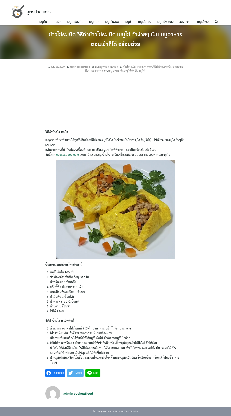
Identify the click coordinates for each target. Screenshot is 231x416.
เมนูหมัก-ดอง (166, 22)
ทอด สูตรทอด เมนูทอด (106, 66)
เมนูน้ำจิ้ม (204, 22)
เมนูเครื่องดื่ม (76, 22)
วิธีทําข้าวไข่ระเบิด (162, 66)
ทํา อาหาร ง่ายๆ (144, 66)
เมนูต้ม (44, 22)
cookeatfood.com (67, 154)
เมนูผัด (58, 22)
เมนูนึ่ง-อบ (146, 22)
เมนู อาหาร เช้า (115, 70)
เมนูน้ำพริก (113, 22)
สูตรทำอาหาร (39, 12)
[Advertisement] (115, 102)
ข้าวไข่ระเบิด (129, 66)
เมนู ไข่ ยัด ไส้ (130, 70)
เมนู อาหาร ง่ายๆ (99, 70)
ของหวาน (187, 22)
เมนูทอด (95, 22)
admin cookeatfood (80, 66)
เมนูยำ (130, 22)
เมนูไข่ (141, 70)
